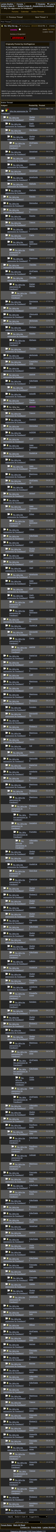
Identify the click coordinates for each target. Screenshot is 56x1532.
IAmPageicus (24, 26)
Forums (20, 4)
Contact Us (25, 1527)
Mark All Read (19, 1525)
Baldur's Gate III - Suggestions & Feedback (36, 6)
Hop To (10, 1517)
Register (40, 4)
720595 (52, 26)
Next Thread (41, 17)
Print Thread (6, 22)
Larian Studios (7, 4)
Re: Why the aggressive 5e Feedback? (13, 119)
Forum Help (36, 1527)
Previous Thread (14, 17)
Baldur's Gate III (8, 6)
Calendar (25, 12)
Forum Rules (6, 1525)
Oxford (51, 32)
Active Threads (37, 12)
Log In (51, 4)
